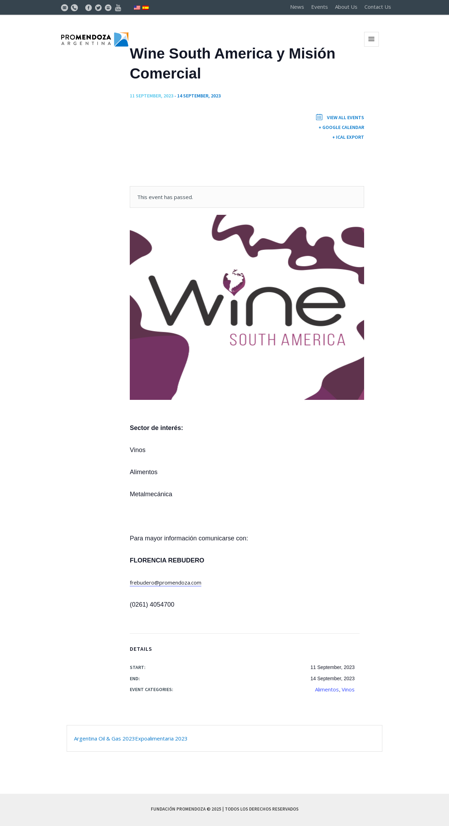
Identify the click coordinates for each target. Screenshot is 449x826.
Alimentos (327, 689)
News (297, 6)
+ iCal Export (348, 137)
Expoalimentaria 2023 (161, 738)
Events (319, 6)
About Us (346, 6)
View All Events (345, 117)
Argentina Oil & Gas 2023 (104, 738)
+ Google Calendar (341, 127)
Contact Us (377, 6)
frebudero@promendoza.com (165, 582)
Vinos (348, 689)
